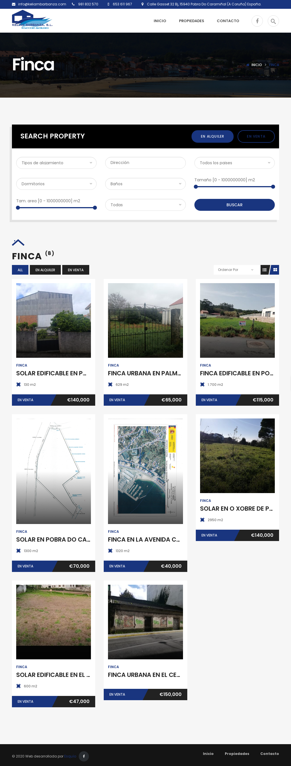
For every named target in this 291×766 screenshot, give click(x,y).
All (20, 270)
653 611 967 (122, 4)
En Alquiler (212, 136)
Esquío (70, 756)
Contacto (269, 753)
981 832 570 (87, 4)
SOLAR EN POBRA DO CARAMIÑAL (64, 539)
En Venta (256, 136)
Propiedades (237, 753)
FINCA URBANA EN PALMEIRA (149, 373)
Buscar (234, 205)
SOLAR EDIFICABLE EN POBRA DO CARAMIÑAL (81, 373)
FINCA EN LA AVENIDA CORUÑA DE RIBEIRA (168, 539)
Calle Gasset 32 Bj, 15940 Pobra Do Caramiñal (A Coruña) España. (202, 4)
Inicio (256, 64)
